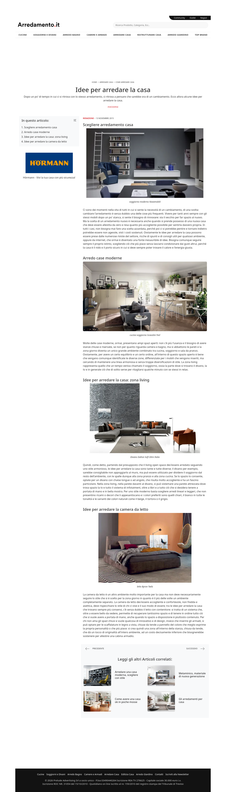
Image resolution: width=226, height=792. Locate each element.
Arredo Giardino (178, 34)
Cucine (23, 34)
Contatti (159, 774)
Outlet (193, 17)
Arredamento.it (65, 24)
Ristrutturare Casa (149, 34)
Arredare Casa (122, 34)
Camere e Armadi (97, 34)
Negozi (203, 17)
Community (179, 17)
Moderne (113, 107)
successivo (195, 649)
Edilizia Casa (127, 774)
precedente (94, 649)
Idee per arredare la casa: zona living (46, 137)
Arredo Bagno (71, 34)
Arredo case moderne (37, 132)
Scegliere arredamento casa (40, 127)
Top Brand (201, 34)
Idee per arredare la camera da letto (45, 141)
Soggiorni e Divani (44, 34)
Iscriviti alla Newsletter (177, 774)
